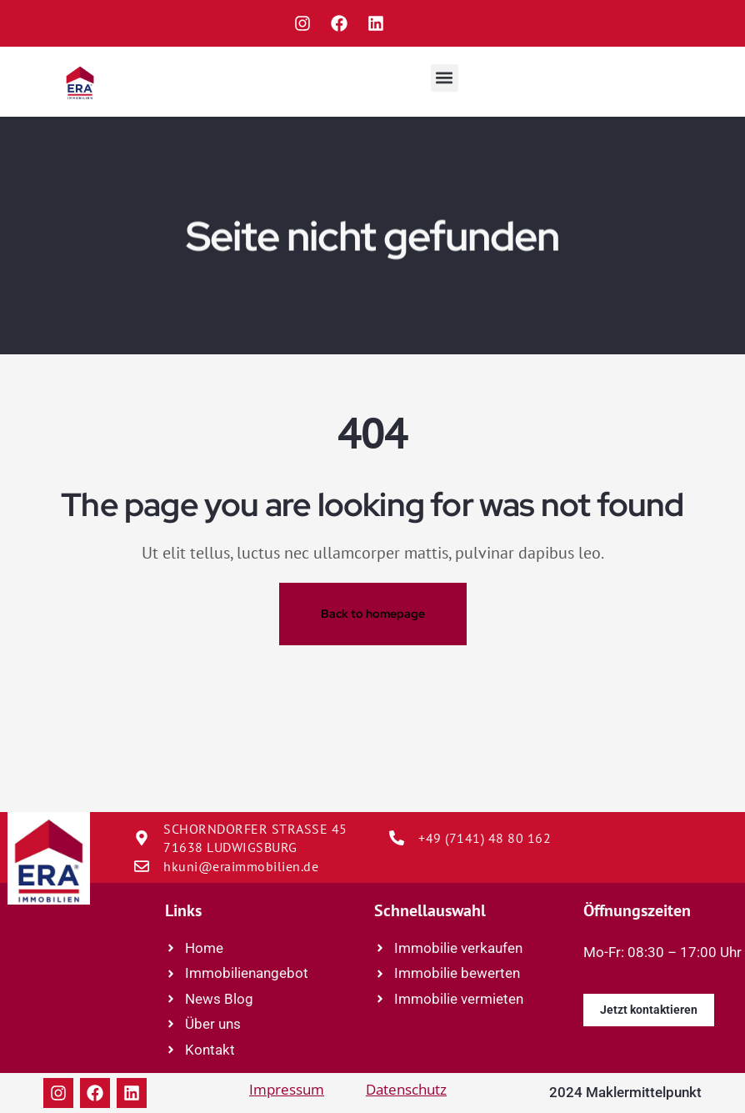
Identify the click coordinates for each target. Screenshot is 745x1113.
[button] (444, 78)
